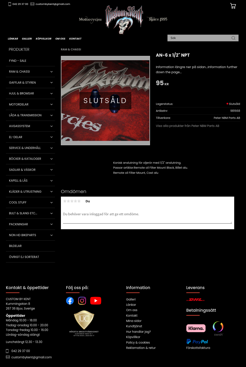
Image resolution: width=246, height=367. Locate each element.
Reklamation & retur (141, 348)
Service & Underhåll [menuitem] (25, 148)
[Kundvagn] (232, 6)
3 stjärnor (72, 201)
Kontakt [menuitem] (75, 38)
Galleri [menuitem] (27, 38)
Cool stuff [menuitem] (18, 202)
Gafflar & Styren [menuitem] (22, 82)
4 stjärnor (75, 201)
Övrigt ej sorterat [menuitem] (24, 257)
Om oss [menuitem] (60, 38)
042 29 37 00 (21, 4)
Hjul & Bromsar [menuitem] (21, 93)
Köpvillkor (133, 337)
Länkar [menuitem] (13, 38)
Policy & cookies (138, 342)
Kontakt (132, 315)
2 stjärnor (68, 201)
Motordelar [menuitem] (18, 104)
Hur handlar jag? (138, 332)
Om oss (131, 310)
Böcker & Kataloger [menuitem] (25, 159)
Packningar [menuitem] (18, 224)
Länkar (131, 305)
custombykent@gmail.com (53, 4)
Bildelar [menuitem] (15, 246)
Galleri (131, 299)
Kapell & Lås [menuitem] (18, 180)
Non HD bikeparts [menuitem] (22, 235)
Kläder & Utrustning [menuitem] (25, 192)
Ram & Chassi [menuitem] (19, 71)
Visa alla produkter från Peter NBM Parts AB (187, 126)
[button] (51, 72)
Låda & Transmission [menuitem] (25, 115)
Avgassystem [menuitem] (19, 126)
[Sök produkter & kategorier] (201, 38)
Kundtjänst (134, 326)
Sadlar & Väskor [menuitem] (22, 170)
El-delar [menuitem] (15, 137)
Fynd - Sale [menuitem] (17, 61)
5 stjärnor (79, 201)
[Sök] (233, 38)
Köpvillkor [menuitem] (43, 38)
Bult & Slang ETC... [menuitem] (23, 213)
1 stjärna (65, 201)
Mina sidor (134, 321)
